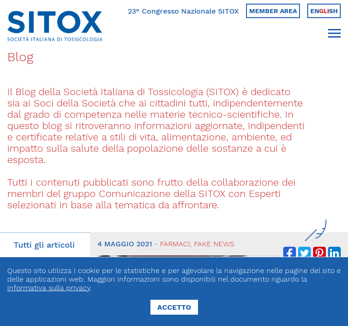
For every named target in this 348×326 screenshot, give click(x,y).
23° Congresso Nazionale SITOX (183, 11)
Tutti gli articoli (44, 244)
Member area (273, 10)
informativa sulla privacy (48, 287)
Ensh (324, 10)
